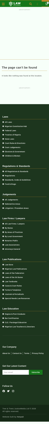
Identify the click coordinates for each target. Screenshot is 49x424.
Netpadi (20, 417)
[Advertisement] (24, 34)
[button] (30, 4)
